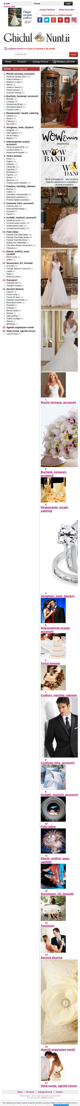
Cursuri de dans (13, 297)
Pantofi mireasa (12, 90)
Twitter (46, 19)
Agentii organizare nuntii (58, 1049)
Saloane (9, 116)
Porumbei (10, 305)
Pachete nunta (12, 110)
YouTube (67, 19)
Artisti (8, 274)
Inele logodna (12, 133)
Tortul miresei (50, 663)
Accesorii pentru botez (15, 228)
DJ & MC (10, 266)
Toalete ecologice (13, 319)
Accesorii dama (12, 150)
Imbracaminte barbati (15, 152)
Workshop (10, 324)
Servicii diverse (51, 957)
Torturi (9, 159)
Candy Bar (10, 167)
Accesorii (10, 211)
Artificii (9, 260)
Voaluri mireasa (12, 79)
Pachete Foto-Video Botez (17, 235)
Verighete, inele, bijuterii (57, 596)
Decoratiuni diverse (14, 107)
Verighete (10, 130)
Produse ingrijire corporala (17, 200)
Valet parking (11, 316)
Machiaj (9, 189)
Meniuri (9, 119)
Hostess (9, 313)
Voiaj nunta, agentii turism (59, 1085)
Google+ (53, 19)
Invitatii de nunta (13, 220)
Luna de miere (12, 334)
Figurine (10, 175)
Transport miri (12, 283)
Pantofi (9, 214)
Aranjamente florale (14, 104)
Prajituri (9, 161)
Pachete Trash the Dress (16, 240)
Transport (47, 925)
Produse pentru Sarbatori (16, 183)
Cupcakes (10, 169)
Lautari (9, 271)
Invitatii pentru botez (14, 226)
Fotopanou (10, 248)
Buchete (9, 99)
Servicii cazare (12, 310)
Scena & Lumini (13, 277)
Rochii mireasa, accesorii (58, 402)
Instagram (73, 19)
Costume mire (12, 206)
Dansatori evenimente (15, 300)
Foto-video (48, 826)
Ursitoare (10, 308)
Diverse (9, 177)
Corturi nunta (11, 294)
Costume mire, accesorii (58, 762)
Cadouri (9, 292)
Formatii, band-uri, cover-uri (17, 269)
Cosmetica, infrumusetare (17, 194)
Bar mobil (10, 124)
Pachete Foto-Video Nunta (17, 237)
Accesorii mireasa (13, 93)
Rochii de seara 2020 (15, 147)
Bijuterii (9, 138)
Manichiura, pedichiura (15, 197)
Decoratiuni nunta (13, 302)
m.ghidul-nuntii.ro (16, 48)
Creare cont (9, 6)
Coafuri (9, 192)
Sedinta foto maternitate (16, 243)
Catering (9, 121)
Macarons (10, 180)
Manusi (9, 85)
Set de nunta (11, 135)
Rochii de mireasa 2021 (16, 77)
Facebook (39, 19)
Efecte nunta (11, 257)
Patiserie (10, 164)
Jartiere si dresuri (13, 87)
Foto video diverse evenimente (19, 245)
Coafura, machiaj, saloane (59, 695)
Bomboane (10, 172)
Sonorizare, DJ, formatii (57, 893)
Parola (37, 3)
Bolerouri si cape (13, 82)
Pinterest (60, 19)
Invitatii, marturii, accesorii (59, 794)
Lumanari (10, 102)
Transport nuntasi (13, 286)
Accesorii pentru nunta (15, 223)
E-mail (7, 3)
